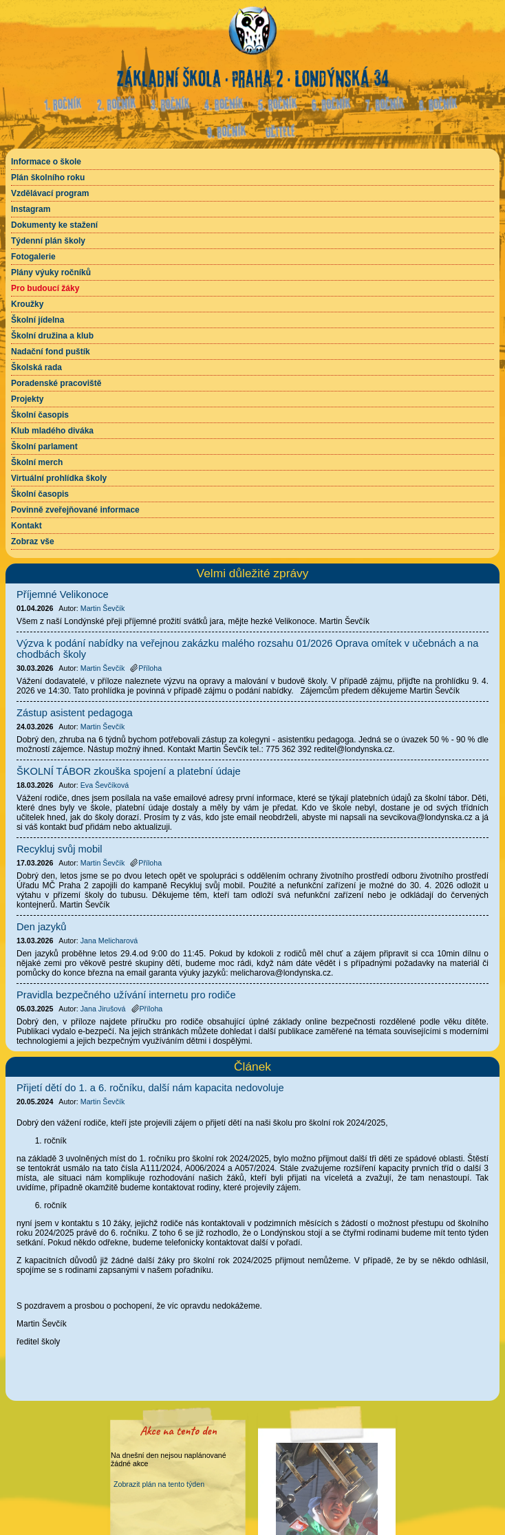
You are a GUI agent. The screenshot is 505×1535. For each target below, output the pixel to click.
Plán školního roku (48, 177)
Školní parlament (44, 446)
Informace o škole (46, 162)
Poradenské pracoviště (56, 383)
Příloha (146, 668)
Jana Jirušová (103, 1009)
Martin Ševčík (102, 1101)
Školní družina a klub (52, 336)
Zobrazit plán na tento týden (159, 1484)
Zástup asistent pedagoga (75, 712)
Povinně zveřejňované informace (75, 510)
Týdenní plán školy (48, 241)
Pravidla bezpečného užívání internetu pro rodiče (126, 994)
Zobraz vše (32, 541)
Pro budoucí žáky (45, 288)
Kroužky (27, 304)
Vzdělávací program (50, 193)
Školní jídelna (37, 320)
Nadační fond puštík (50, 351)
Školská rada (36, 367)
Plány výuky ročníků (51, 272)
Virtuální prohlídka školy (59, 478)
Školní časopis (40, 415)
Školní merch (37, 462)
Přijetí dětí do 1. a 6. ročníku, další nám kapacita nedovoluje (150, 1087)
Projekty (27, 399)
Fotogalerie (33, 256)
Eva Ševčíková (104, 785)
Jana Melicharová (109, 940)
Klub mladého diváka (52, 431)
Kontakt (26, 525)
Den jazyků (42, 926)
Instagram (30, 209)
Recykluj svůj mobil (60, 849)
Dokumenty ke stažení (54, 225)
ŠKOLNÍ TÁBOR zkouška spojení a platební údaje (129, 771)
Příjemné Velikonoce (63, 594)
